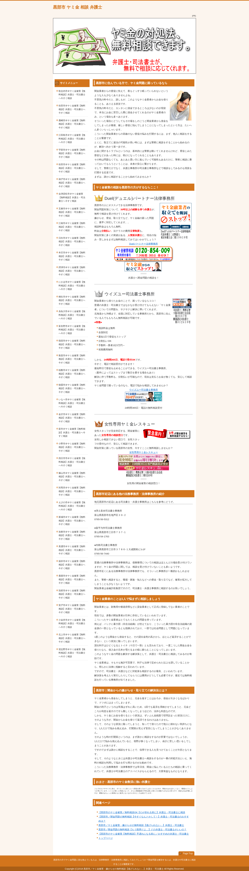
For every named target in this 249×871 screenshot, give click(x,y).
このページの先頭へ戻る (186, 853)
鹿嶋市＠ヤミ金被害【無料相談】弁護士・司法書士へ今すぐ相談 (72, 124)
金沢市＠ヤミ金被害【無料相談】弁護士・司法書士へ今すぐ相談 (72, 418)
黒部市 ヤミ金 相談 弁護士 (77, 7)
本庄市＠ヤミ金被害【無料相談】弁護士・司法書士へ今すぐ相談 (72, 256)
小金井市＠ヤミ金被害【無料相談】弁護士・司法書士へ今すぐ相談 (72, 623)
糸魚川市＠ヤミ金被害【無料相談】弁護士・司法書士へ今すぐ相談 (72, 315)
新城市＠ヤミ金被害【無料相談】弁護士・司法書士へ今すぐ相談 (72, 520)
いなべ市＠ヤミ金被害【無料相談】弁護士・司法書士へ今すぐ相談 (72, 403)
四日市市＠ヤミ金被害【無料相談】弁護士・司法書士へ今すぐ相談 (72, 462)
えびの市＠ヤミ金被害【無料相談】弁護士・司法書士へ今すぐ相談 (72, 506)
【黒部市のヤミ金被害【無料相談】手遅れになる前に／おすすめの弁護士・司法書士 (143, 833)
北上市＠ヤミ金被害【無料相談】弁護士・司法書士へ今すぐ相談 (72, 638)
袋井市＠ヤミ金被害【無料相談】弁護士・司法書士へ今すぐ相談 (72, 565)
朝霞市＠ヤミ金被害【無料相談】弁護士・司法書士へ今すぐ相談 (72, 388)
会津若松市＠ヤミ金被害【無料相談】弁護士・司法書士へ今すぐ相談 (72, 197)
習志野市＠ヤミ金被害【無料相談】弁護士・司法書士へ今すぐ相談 (72, 653)
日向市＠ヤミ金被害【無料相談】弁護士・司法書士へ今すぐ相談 (72, 241)
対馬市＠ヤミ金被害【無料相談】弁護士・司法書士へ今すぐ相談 (72, 491)
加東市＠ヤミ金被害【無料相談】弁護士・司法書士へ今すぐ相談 (72, 535)
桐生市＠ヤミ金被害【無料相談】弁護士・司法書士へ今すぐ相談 (72, 300)
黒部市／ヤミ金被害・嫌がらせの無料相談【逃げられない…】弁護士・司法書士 (141, 825)
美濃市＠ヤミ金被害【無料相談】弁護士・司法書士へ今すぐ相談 (72, 550)
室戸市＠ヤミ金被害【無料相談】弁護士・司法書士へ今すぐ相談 (72, 609)
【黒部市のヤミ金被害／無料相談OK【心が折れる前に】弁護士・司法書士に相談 (141, 812)
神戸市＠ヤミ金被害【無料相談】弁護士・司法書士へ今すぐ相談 (72, 183)
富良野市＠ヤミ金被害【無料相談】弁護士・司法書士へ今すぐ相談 (72, 329)
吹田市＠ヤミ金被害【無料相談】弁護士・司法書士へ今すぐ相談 (72, 109)
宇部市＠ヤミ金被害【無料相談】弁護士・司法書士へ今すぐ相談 (72, 153)
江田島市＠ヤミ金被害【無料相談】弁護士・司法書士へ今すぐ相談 (72, 138)
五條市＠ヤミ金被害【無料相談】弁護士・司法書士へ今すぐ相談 (72, 212)
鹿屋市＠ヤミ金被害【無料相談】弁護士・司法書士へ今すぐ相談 (72, 579)
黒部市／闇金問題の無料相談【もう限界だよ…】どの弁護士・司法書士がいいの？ (142, 829)
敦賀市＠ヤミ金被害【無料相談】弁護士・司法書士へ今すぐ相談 (72, 359)
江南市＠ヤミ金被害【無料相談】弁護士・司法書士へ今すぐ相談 (72, 227)
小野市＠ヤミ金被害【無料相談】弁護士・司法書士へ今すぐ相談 (72, 447)
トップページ (105, 838)
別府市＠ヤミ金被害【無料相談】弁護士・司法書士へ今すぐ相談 (72, 594)
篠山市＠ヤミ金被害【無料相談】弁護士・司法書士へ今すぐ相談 (72, 476)
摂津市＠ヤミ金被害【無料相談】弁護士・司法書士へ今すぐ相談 (72, 271)
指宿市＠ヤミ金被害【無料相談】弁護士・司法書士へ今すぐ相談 (72, 344)
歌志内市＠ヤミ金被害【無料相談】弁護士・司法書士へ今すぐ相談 (72, 94)
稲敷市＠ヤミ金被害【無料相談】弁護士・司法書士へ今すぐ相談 (72, 373)
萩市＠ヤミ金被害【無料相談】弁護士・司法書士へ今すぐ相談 (72, 432)
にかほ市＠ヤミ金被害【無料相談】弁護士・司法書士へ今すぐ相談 (72, 285)
